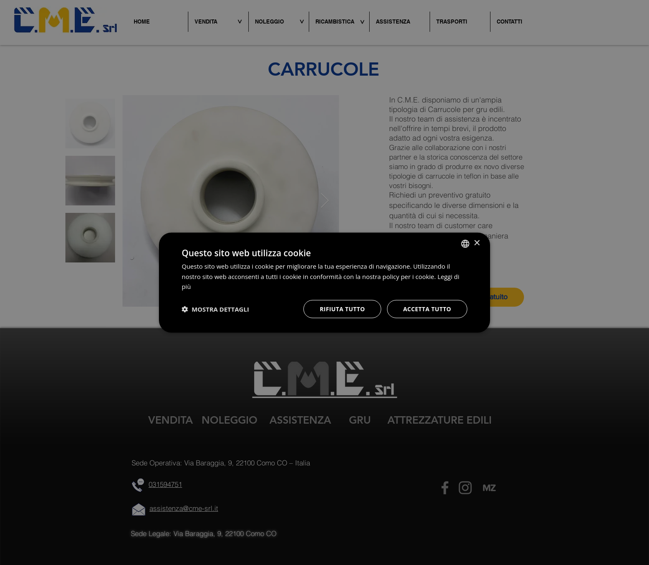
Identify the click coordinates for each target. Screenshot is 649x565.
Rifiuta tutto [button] (342, 309)
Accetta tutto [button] (427, 309)
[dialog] (324, 282)
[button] (215, 309)
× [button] (477, 243)
